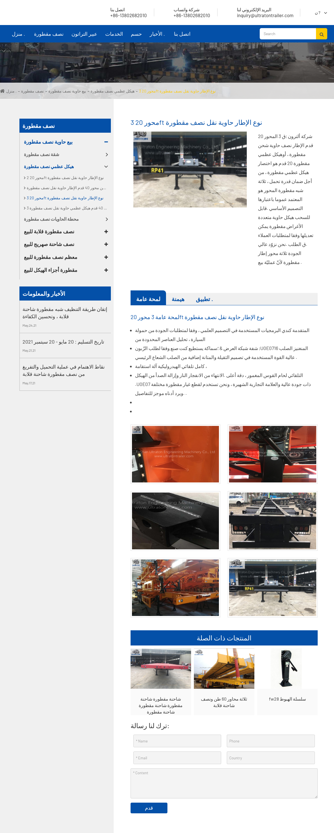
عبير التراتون (84, 36)
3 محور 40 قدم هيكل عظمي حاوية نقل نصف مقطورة (69, 208)
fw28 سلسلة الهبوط (287, 698)
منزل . (18, 36)
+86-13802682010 (185, 12)
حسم (136, 36)
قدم (149, 808)
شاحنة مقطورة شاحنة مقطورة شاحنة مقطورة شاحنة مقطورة (161, 705)
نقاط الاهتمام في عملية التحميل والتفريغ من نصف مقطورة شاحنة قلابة (64, 370)
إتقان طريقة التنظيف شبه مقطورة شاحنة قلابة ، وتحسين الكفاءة (65, 312)
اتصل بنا (182, 36)
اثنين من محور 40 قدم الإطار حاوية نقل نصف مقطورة (69, 187)
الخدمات (114, 36)
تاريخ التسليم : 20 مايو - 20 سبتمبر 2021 (63, 341)
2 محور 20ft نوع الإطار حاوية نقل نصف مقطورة (65, 177)
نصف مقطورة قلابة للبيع (49, 231)
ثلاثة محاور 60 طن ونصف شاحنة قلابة (224, 702)
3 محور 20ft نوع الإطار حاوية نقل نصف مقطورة (177, 91)
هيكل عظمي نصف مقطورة (113, 91)
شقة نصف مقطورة (41, 154)
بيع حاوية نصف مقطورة (67, 91)
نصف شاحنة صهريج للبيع (49, 244)
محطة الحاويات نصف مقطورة (51, 219)
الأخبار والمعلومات (44, 293)
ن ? (317, 12)
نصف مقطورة (49, 36)
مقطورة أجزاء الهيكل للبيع (50, 270)
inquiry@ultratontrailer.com (258, 12)
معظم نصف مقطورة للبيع (50, 257)
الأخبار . (157, 36)
